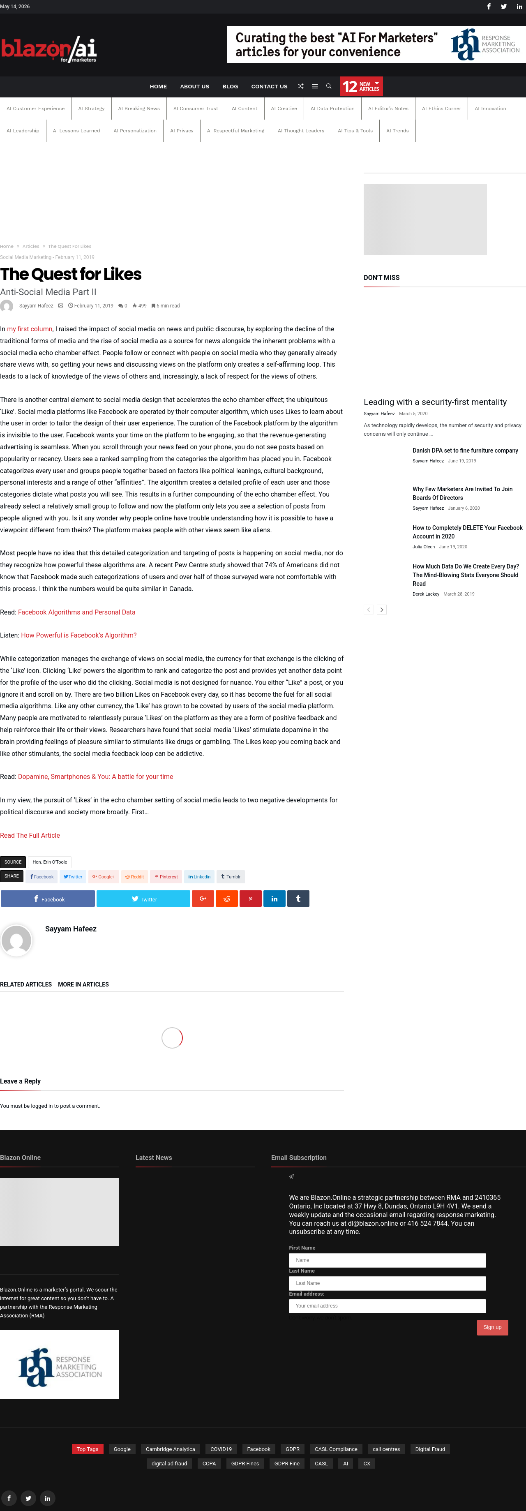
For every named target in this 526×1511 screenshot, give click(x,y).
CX (366, 1463)
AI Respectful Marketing (235, 131)
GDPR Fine (287, 1463)
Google (122, 1449)
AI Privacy (182, 131)
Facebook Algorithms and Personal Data (77, 612)
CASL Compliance (336, 1449)
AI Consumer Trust (195, 108)
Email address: (306, 1294)
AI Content (245, 108)
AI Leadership (23, 131)
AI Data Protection (333, 108)
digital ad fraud (169, 1463)
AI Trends (397, 131)
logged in (42, 1106)
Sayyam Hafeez (36, 306)
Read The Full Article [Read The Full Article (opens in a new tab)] (30, 835)
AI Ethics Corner (441, 108)
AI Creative (284, 108)
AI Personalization (135, 131)
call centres (386, 1449)
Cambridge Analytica (170, 1449)
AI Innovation (490, 108)
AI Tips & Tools (355, 131)
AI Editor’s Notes (388, 108)
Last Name (302, 1271)
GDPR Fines (245, 1463)
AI (345, 1463)
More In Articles (83, 985)
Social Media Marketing (25, 257)
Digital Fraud (430, 1449)
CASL (321, 1463)
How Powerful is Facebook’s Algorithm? (78, 635)
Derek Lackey (426, 594)
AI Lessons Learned (76, 131)
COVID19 (221, 1449)
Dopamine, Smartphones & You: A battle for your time (95, 777)
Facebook (258, 1449)
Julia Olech (424, 547)
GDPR (293, 1449)
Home (7, 246)
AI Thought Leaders (301, 131)
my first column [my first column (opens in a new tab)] (29, 329)
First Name (302, 1248)
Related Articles (26, 985)
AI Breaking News (139, 108)
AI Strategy (91, 108)
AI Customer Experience (36, 108)
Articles (31, 246)
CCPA (209, 1463)
